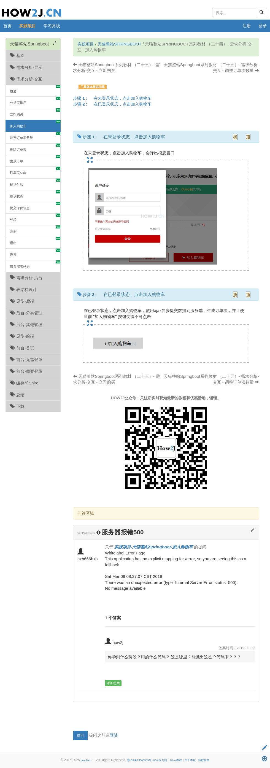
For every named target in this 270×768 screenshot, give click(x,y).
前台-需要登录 (26, 371)
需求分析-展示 (26, 67)
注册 (246, 25)
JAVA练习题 (159, 760)
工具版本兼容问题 (92, 86)
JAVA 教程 (175, 760)
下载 (17, 406)
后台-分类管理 (26, 313)
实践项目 (27, 25)
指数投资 (203, 760)
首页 (7, 25)
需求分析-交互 (26, 79)
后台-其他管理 (26, 324)
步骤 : (114, 98)
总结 (17, 394)
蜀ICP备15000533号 (139, 760)
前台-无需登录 (26, 359)
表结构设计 (23, 289)
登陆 (114, 735)
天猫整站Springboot (120, 44)
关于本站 (190, 760)
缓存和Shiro (24, 383)
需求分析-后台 (26, 277)
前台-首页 (22, 348)
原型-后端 (22, 301)
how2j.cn (86, 760)
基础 (17, 55)
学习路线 (52, 25)
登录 (262, 25)
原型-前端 (22, 336)
